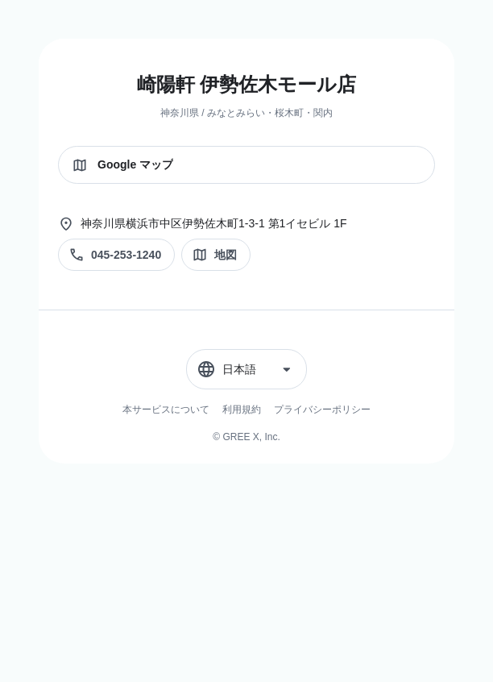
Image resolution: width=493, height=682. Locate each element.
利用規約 (241, 409)
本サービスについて (165, 409)
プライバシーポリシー (322, 409)
